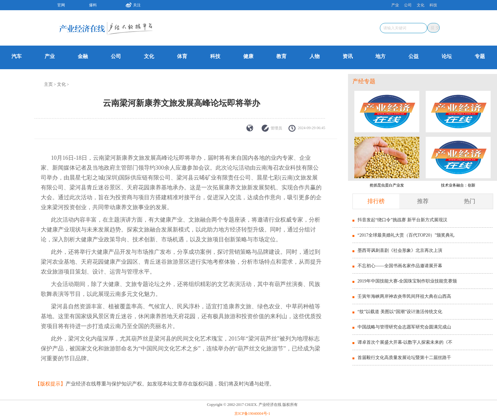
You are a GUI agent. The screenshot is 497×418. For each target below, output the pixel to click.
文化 (420, 5)
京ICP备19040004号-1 (252, 413)
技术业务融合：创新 (458, 185)
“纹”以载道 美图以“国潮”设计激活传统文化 (400, 311)
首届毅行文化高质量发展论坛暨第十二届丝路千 (404, 357)
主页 (48, 84)
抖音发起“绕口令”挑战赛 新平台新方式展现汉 (402, 219)
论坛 (447, 56)
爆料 (93, 5)
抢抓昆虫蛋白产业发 (387, 185)
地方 (380, 56)
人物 (314, 56)
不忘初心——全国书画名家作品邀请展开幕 (400, 265)
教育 (281, 56)
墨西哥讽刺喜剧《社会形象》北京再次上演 (400, 250)
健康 (248, 56)
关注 (131, 4)
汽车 (16, 56)
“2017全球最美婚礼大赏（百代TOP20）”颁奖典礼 (406, 235)
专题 (480, 56)
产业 (395, 5)
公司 (408, 5)
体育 (182, 56)
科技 (433, 5)
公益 (413, 56)
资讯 (348, 56)
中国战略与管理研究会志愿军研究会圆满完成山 (404, 327)
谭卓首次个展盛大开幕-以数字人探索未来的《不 (405, 342)
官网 (61, 5)
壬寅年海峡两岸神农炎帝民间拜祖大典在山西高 (404, 296)
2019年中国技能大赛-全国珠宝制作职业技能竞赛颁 (407, 281)
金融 (83, 56)
